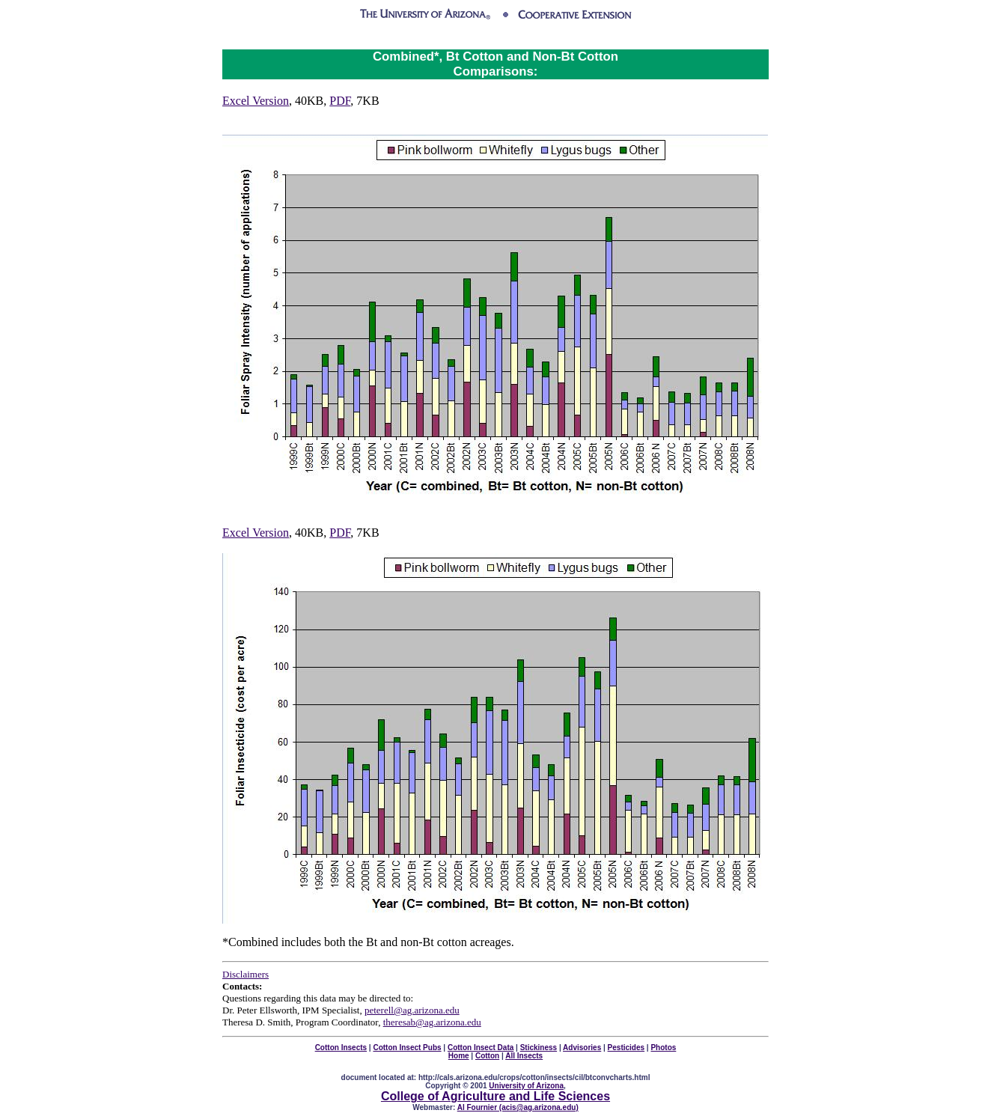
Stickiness (538, 1047)
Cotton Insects (341, 1047)
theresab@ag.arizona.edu (432, 1022)
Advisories (582, 1047)
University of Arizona (526, 1086)
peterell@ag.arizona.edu (412, 1010)
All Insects (524, 1056)
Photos (663, 1047)
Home (458, 1056)
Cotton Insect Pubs (407, 1047)
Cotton (487, 1056)
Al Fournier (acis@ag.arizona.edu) (518, 1107)
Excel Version (255, 100)
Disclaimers (245, 974)
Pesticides (626, 1047)
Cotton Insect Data (480, 1047)
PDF (339, 100)
